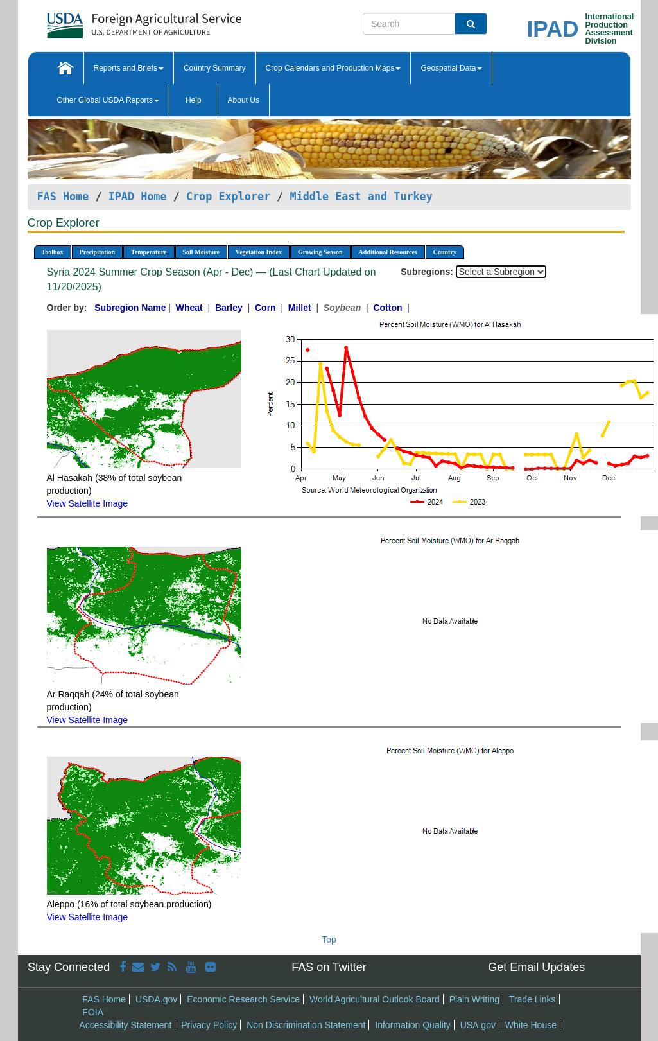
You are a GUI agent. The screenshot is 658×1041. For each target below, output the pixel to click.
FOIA (92, 1012)
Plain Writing (474, 999)
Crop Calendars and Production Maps (333, 68)
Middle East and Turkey (361, 196)
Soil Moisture (201, 252)
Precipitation (97, 252)
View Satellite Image (87, 503)
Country (444, 252)
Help (193, 100)
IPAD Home (137, 196)
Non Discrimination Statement (306, 1025)
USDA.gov (156, 999)
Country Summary (215, 68)
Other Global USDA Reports (108, 100)
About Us (243, 100)
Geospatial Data (451, 68)
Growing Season (320, 252)
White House (531, 1025)
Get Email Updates (536, 967)
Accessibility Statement (125, 1025)
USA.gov (478, 1025)
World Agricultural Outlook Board (374, 999)
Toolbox (53, 252)
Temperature (149, 252)
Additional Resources (388, 252)
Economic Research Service (243, 999)
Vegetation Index (259, 252)
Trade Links (532, 999)
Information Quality (413, 1025)
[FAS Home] (112, 21)
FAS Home (63, 196)
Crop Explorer (228, 196)
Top (329, 939)
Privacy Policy (209, 1025)
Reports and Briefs (129, 68)
